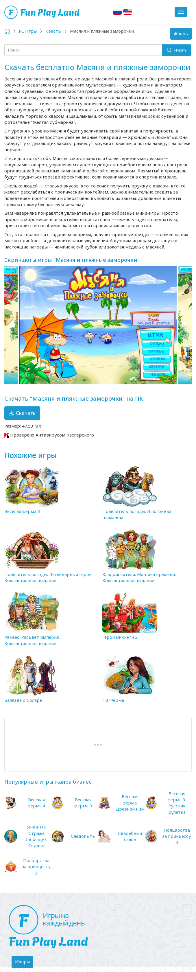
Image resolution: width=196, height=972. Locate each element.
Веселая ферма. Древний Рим (130, 803)
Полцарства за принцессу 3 (36, 866)
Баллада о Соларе (23, 700)
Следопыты (83, 836)
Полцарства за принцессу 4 (176, 836)
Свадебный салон (130, 836)
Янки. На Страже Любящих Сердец (36, 836)
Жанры (182, 35)
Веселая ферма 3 (22, 511)
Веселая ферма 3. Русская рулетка (176, 803)
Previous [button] (12, 325)
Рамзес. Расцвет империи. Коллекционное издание (32, 640)
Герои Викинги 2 (120, 637)
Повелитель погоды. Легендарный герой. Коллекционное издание (48, 577)
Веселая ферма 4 (36, 803)
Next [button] (184, 325)
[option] (98, 325)
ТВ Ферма (113, 700)
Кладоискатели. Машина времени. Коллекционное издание (139, 577)
